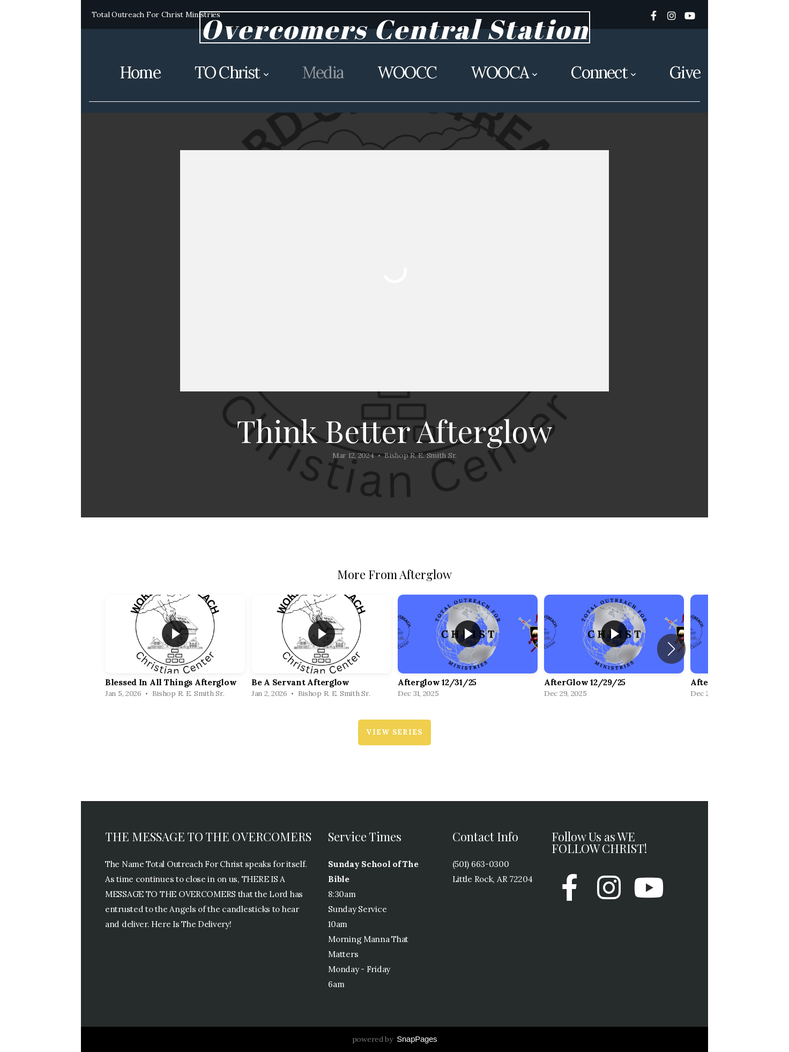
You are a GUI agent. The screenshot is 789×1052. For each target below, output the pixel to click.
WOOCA (504, 72)
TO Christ (231, 72)
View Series (394, 732)
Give (684, 72)
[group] (175, 649)
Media (322, 72)
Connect (603, 72)
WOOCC (406, 72)
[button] (671, 649)
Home (140, 72)
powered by (394, 1039)
